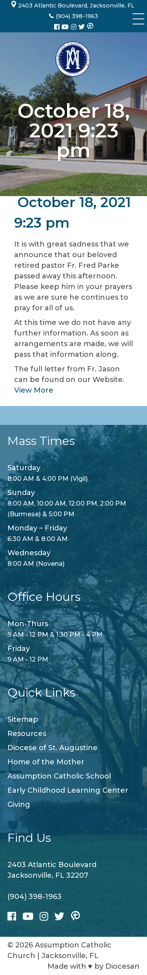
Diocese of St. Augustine (52, 747)
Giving (18, 804)
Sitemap (22, 719)
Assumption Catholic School (59, 776)
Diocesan (122, 966)
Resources (26, 733)
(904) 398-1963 (34, 896)
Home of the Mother (45, 762)
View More (33, 390)
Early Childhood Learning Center (67, 790)
